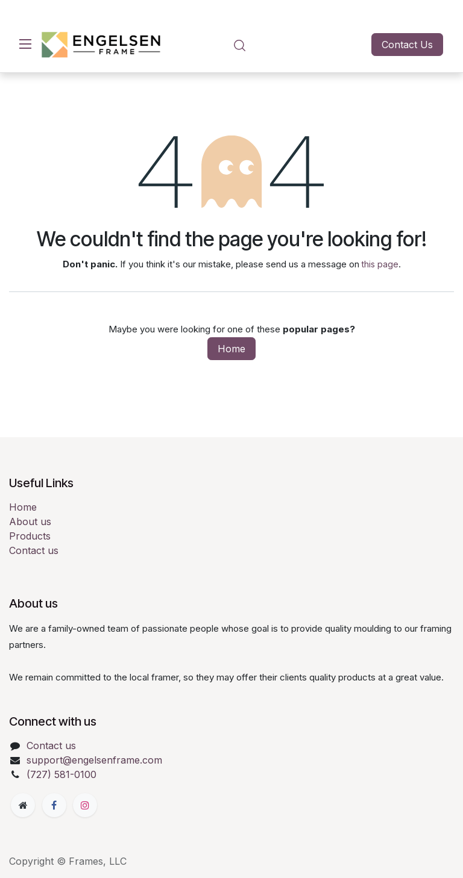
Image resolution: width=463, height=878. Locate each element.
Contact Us (407, 45)
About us (30, 521)
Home (231, 349)
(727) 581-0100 (61, 774)
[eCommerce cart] (274, 44)
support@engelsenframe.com (94, 760)
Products (30, 536)
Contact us (33, 550)
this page (380, 264)
